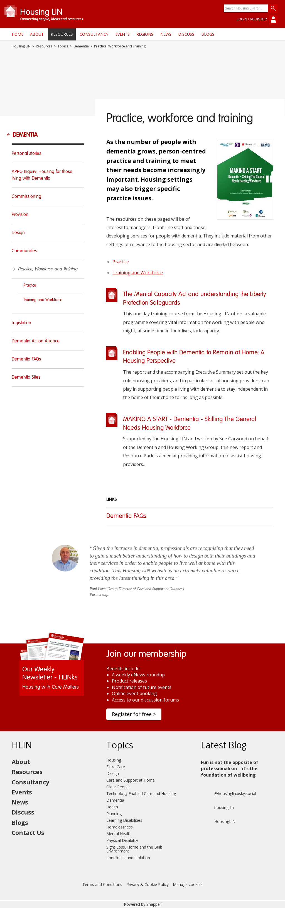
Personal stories (26, 154)
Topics (63, 46)
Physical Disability (122, 840)
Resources (62, 34)
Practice (120, 262)
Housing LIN (21, 46)
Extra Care (115, 766)
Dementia (81, 46)
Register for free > (134, 714)
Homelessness (119, 827)
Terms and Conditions (102, 884)
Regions (144, 34)
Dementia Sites (26, 377)
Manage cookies (188, 884)
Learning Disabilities (124, 820)
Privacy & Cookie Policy (147, 884)
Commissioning (26, 196)
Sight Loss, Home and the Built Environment (134, 849)
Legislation (21, 323)
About (37, 34)
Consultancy (94, 34)
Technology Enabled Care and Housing (141, 793)
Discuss (186, 34)
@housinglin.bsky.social (228, 793)
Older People (118, 786)
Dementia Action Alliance (36, 341)
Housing (113, 760)
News (165, 34)
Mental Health (119, 833)
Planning (114, 813)
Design (18, 233)
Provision (20, 215)
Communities (24, 251)
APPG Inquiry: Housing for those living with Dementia (42, 175)
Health (112, 806)
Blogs (207, 34)
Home (17, 34)
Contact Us (28, 833)
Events (122, 34)
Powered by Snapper (142, 904)
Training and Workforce (137, 273)
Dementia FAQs (126, 516)
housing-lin (217, 807)
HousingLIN (218, 821)
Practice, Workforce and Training (47, 269)
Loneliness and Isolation (128, 857)
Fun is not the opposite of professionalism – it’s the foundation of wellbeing (229, 768)
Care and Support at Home (130, 780)
